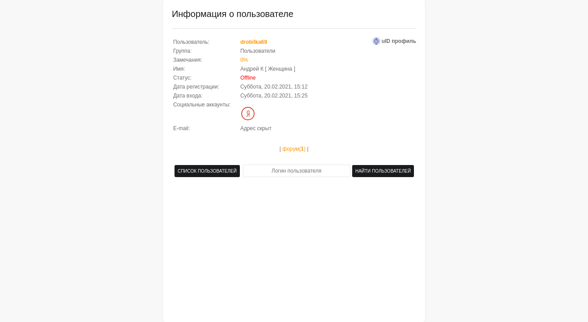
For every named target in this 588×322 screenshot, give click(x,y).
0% (244, 60)
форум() (294, 149)
